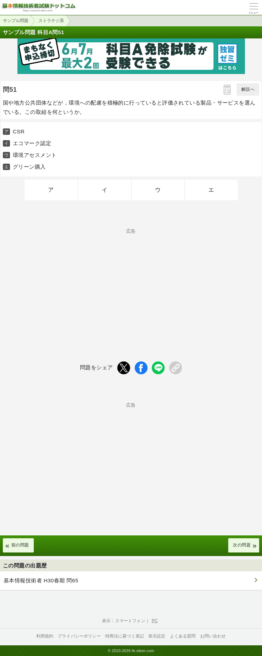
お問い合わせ (213, 636)
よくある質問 (183, 636)
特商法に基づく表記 (124, 636)
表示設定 (157, 636)
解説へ (248, 89)
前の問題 (20, 545)
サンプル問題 (15, 20)
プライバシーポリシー (79, 636)
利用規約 (45, 636)
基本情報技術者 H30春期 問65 (41, 580)
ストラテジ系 (51, 20)
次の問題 (242, 545)
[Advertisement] (131, 283)
